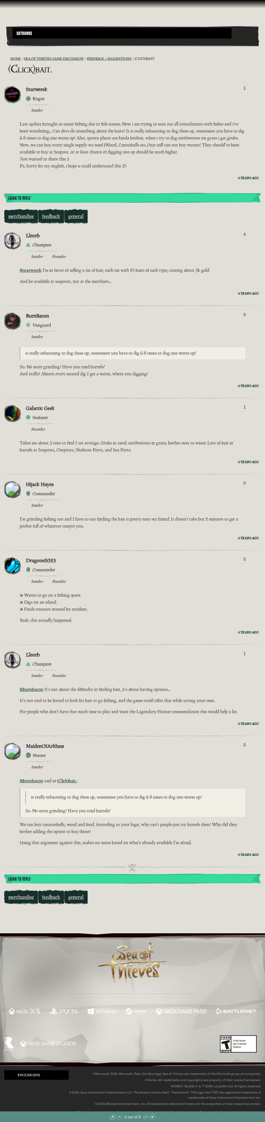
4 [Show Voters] (245, 234)
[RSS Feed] (7, 59)
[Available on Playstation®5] (64, 1012)
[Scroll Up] (119, 1116)
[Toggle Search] (22, 42)
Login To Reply (19, 198)
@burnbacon (31, 689)
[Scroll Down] (145, 1116)
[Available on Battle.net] (236, 1012)
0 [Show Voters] (245, 314)
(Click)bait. (67, 781)
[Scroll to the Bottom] (152, 1117)
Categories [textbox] (24, 33)
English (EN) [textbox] (29, 1075)
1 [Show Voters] (245, 88)
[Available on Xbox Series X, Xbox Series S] (24, 1012)
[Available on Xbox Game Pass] (181, 1012)
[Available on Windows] (102, 1012)
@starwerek (30, 270)
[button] (122, 33)
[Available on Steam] (136, 1012)
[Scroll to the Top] (112, 1117)
